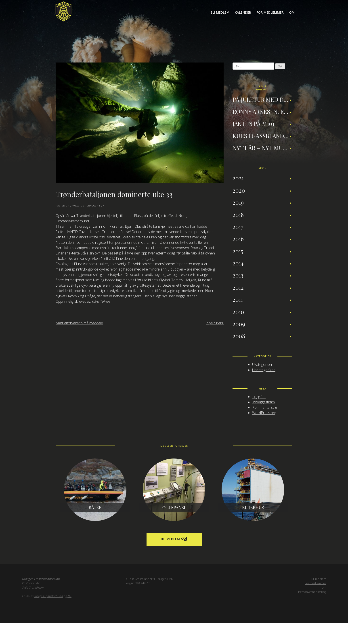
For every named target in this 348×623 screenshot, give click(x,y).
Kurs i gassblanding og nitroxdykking (262, 136)
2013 (238, 275)
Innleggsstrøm (263, 402)
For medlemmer (270, 12)
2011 (238, 299)
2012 (238, 287)
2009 (239, 323)
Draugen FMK (95, 205)
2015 (238, 251)
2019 (238, 202)
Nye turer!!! (215, 323)
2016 (238, 238)
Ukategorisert (263, 364)
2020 (239, 190)
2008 (239, 336)
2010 (238, 311)
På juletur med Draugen (262, 99)
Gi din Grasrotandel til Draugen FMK (149, 579)
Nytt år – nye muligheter (262, 148)
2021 (238, 178)
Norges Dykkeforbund (48, 596)
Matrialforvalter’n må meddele (79, 323)
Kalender (243, 12)
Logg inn (259, 396)
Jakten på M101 (253, 123)
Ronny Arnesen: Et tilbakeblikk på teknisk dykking (262, 111)
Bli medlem (219, 12)
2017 (238, 226)
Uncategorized (263, 369)
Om (292, 12)
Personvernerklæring (312, 592)
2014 (238, 263)
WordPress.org (264, 412)
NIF (69, 596)
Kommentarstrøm (266, 407)
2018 (238, 214)
